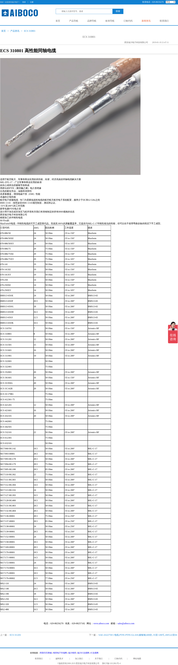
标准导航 (109, 21)
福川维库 (72, 653)
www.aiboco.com (101, 623)
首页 (58, 21)
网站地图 (137, 659)
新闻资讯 (146, 21)
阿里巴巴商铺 (46, 653)
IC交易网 (94, 653)
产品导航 (73, 21)
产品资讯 (14, 31)
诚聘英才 (59, 659)
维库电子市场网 (60, 653)
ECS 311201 (15, 635)
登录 (24, 2)
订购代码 (128, 21)
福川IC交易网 (83, 653)
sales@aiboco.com (125, 623)
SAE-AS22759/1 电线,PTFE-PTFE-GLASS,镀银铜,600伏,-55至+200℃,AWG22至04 (138, 635)
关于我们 (99, 659)
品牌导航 (91, 21)
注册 (31, 2)
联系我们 (164, 21)
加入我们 (79, 659)
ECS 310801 (29, 31)
